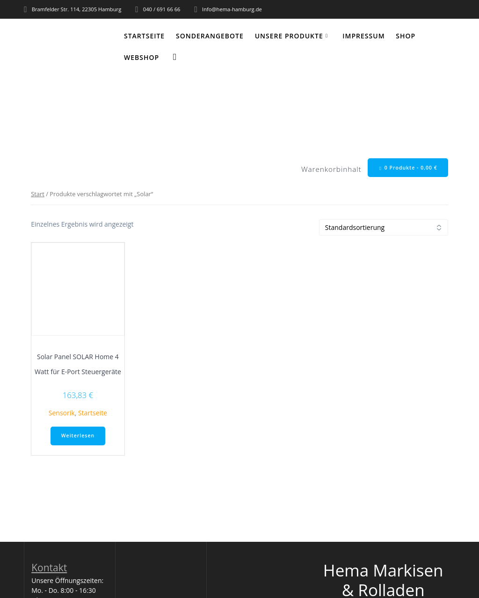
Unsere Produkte (289, 35)
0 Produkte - (408, 167)
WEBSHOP (141, 57)
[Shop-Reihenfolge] (383, 227)
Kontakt (49, 567)
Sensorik (62, 412)
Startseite (144, 35)
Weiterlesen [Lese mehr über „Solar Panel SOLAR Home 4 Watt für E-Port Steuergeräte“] (77, 435)
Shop (405, 35)
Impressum (363, 35)
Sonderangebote (210, 35)
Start (37, 194)
